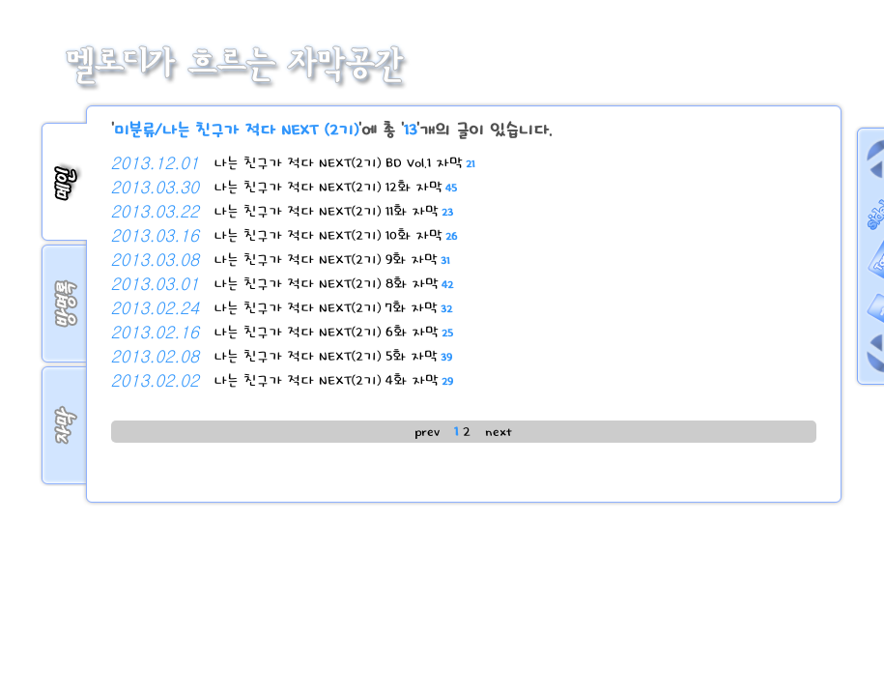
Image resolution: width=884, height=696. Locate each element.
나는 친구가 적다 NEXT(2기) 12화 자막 (335, 187)
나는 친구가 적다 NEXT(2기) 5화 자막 (333, 356)
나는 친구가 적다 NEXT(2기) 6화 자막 (333, 332)
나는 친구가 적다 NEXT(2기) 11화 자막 (333, 211)
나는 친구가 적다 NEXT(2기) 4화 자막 (333, 380)
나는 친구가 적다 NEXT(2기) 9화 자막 (331, 259)
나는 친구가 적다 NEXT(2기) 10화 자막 (335, 235)
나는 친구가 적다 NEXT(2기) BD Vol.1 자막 (344, 163)
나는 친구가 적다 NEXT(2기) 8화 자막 (333, 284)
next (498, 431)
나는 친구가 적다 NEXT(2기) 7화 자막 (333, 308)
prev (427, 431)
